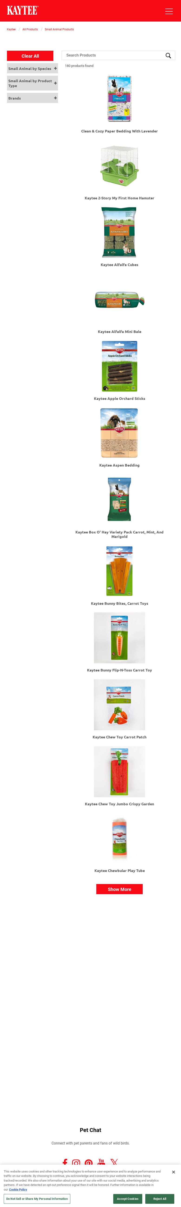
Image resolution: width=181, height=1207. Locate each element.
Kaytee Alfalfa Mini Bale (119, 331)
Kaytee (11, 29)
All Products (30, 29)
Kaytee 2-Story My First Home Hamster (119, 197)
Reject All (159, 1199)
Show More (119, 889)
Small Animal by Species (29, 68)
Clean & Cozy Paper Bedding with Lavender (119, 131)
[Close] (173, 1172)
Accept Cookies (128, 1199)
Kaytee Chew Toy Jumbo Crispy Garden (119, 803)
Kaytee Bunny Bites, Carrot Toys (119, 603)
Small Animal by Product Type (30, 83)
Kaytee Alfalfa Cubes (119, 264)
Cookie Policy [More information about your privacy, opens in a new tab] (18, 1189)
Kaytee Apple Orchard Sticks (119, 398)
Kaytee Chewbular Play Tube (119, 870)
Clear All (30, 56)
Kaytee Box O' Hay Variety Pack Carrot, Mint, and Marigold (119, 534)
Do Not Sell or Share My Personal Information (37, 1199)
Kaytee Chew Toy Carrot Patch (119, 736)
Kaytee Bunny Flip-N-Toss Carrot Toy (119, 670)
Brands (14, 98)
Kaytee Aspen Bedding (119, 465)
